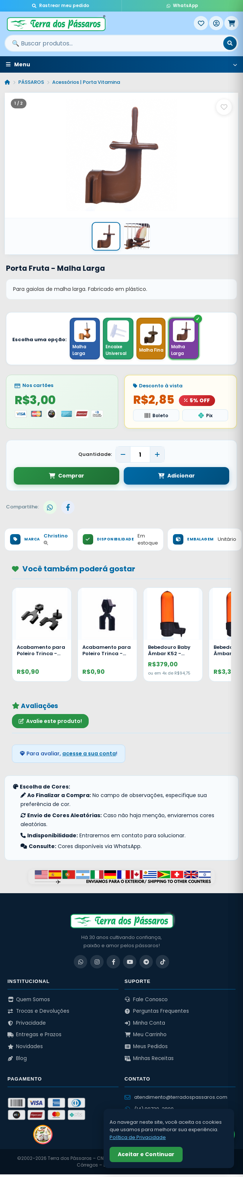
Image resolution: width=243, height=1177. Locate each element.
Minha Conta (144, 1025)
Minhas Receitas (149, 1060)
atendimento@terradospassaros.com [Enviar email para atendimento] (175, 1099)
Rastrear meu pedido (60, 6)
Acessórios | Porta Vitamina (86, 82)
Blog (17, 1060)
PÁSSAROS (31, 82)
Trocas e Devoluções (38, 1013)
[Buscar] (230, 43)
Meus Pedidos (146, 1049)
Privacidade (26, 1025)
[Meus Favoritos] (201, 23)
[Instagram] (97, 964)
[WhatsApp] (80, 964)
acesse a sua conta (89, 756)
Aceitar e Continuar (146, 1154)
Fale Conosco (146, 1001)
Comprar (66, 478)
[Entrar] (216, 23)
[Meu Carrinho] (231, 23)
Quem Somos (28, 1001)
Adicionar (176, 478)
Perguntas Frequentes (156, 1013)
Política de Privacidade (138, 1137)
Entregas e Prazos (34, 1037)
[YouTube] (129, 964)
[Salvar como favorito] (224, 107)
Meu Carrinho (145, 1037)
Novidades (25, 1049)
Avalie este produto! (50, 723)
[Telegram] (146, 964)
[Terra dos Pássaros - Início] (99, 23)
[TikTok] (162, 964)
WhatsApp (182, 6)
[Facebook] (113, 964)
